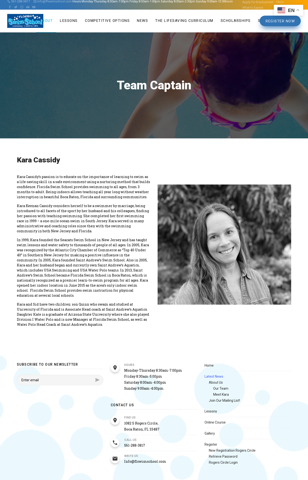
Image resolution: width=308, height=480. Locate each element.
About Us (216, 382)
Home (209, 365)
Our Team (220, 388)
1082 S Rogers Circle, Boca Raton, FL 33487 (142, 426)
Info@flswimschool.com (145, 461)
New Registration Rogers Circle (232, 450)
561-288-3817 (134, 445)
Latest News (214, 376)
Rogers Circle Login (223, 462)
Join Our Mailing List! (224, 400)
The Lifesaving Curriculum (184, 20)
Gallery (210, 433)
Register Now (280, 21)
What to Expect (252, 7)
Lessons (69, 20)
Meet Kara (221, 394)
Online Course (215, 422)
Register (211, 444)
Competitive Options (107, 20)
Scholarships (236, 20)
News (142, 20)
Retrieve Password (223, 456)
